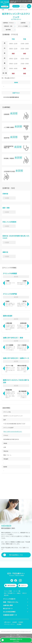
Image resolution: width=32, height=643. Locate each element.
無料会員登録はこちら (16, 555)
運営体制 (6, 595)
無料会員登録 (16, 6)
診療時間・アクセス (8, 23)
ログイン (23, 6)
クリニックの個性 (23, 26)
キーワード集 (16, 591)
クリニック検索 (8, 591)
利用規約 (21, 622)
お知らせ (24, 593)
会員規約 (14, 622)
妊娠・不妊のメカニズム (10, 602)
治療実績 (23, 23)
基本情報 (8, 29)
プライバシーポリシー (9, 624)
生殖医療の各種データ (10, 615)
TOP (3, 9)
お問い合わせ (7, 622)
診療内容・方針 (8, 26)
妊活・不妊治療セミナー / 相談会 (12, 593)
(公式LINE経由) (16, 640)
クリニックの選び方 (9, 599)
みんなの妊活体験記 (9, 612)
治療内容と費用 (8, 605)
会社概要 (19, 624)
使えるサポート (8, 608)
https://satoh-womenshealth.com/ (12, 431)
